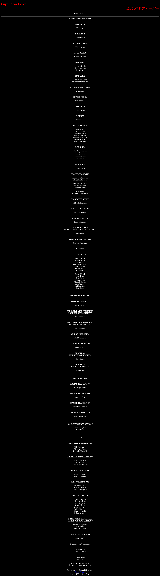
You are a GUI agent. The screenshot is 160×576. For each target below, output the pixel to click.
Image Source (80, 572)
